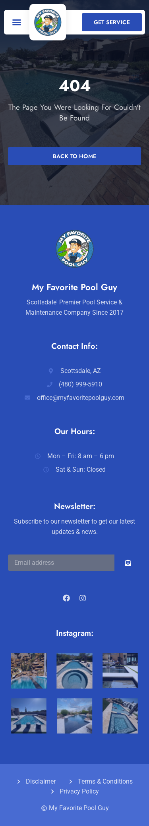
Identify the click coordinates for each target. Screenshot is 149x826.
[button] (17, 22)
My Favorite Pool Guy (74, 287)
